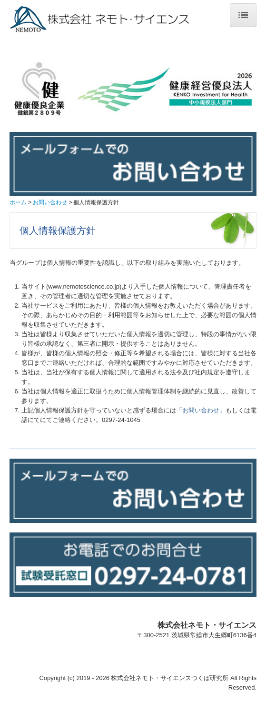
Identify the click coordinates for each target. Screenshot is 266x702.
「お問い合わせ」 (201, 410)
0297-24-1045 (121, 419)
